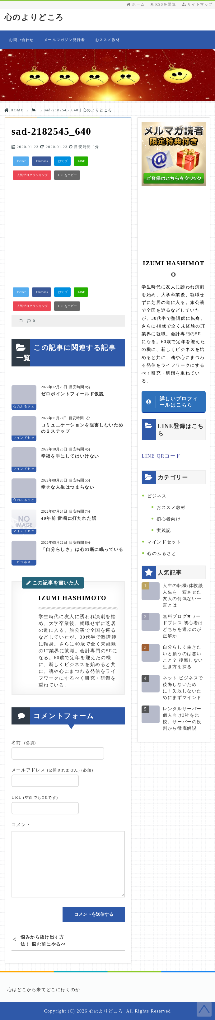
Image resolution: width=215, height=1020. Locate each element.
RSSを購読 (165, 4)
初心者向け (169, 519)
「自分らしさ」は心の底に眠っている (82, 549)
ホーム (136, 4)
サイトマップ (197, 4)
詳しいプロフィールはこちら (179, 401)
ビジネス (156, 496)
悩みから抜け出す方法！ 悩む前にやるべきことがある (43, 940)
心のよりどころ (35, 17)
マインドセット (164, 542)
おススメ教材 (107, 40)
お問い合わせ (21, 40)
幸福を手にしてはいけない (70, 456)
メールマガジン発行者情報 (64, 43)
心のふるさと (161, 553)
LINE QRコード (161, 456)
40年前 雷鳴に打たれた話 (68, 518)
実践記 (164, 530)
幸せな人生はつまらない (68, 487)
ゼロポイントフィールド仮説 (72, 393)
